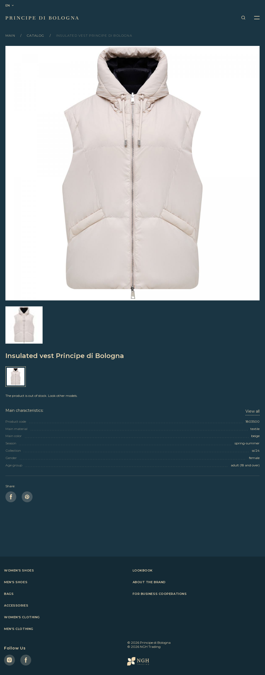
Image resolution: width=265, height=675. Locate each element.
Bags (9, 594)
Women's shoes (19, 570)
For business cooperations (160, 594)
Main (10, 35)
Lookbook (143, 570)
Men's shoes (15, 582)
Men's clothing (18, 629)
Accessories (16, 605)
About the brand (149, 582)
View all (252, 411)
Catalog (36, 35)
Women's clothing (22, 617)
